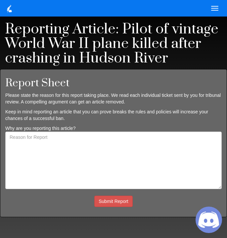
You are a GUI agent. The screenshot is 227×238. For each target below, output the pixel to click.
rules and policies (153, 111)
